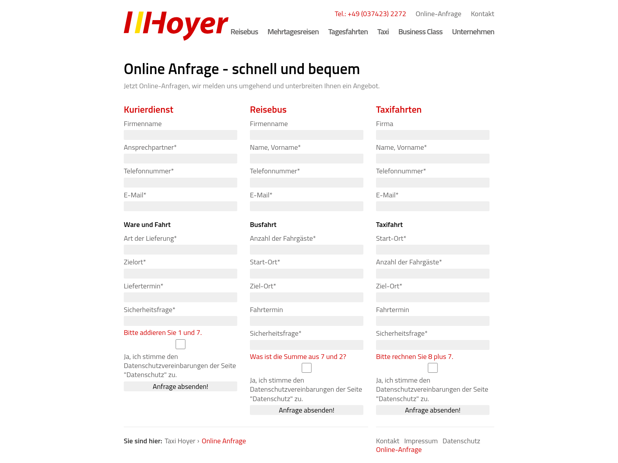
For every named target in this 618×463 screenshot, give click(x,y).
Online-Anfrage (439, 13)
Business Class (420, 31)
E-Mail (135, 194)
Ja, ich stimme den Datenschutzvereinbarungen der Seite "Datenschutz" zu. (180, 365)
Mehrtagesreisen (293, 31)
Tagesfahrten (348, 31)
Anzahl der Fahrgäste (283, 238)
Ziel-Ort (263, 285)
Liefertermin (144, 285)
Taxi (383, 31)
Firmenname (143, 123)
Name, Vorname (275, 147)
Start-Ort (265, 262)
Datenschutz (461, 440)
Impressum (420, 440)
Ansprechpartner (150, 147)
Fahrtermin (266, 309)
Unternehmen (473, 31)
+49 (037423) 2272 (377, 13)
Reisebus (244, 31)
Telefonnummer (149, 170)
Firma (384, 123)
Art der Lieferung (150, 238)
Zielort (135, 262)
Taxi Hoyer (180, 440)
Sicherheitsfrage (149, 309)
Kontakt (482, 13)
